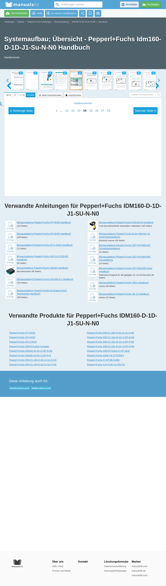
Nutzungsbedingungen (115, 570)
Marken (21, 22)
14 (84, 329)
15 (90, 329)
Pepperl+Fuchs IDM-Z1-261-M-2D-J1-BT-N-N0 (110, 500)
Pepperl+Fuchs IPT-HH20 (22, 487)
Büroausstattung (62, 22)
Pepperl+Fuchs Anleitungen (39, 22)
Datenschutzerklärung (115, 566)
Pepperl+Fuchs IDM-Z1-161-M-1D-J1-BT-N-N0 (110, 491)
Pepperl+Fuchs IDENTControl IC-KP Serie (108, 505)
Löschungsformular (116, 561)
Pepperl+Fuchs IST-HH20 (22, 491)
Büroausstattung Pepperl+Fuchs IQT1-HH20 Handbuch (45, 399)
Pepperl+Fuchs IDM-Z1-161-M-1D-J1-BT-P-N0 (110, 496)
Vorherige (21, 330)
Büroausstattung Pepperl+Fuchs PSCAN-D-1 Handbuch (45, 433)
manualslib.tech (139, 575)
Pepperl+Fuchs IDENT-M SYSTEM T (105, 509)
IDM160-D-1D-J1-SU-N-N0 (83, 22)
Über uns (57, 561)
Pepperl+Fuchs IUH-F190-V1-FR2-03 (106, 518)
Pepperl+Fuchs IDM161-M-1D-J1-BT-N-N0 (30, 505)
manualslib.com (139, 566)
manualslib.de (139, 570)
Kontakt (83, 561)
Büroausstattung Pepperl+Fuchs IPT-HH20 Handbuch (44, 376)
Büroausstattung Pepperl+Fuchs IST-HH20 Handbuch (44, 388)
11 (66, 329)
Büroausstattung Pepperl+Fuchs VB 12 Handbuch (124, 448)
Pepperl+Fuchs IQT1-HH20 (23, 496)
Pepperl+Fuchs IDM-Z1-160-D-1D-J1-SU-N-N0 (32, 514)
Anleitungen (9, 22)
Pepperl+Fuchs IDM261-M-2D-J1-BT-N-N (30, 509)
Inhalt (83, 322)
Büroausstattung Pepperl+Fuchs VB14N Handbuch (42, 422)
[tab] (20, 94)
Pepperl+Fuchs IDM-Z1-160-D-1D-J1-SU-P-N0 (32, 518)
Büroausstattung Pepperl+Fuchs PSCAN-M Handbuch (126, 376)
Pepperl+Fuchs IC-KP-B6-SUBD (103, 514)
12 (72, 329)
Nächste (145, 330)
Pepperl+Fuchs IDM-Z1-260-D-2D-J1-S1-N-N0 (110, 487)
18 (108, 329)
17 (102, 329)
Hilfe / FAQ (57, 566)
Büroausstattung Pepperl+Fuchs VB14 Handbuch (124, 436)
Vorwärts (30, 95)
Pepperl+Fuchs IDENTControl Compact (29, 500)
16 (96, 329)
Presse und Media (61, 570)
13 (78, 329)
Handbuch (102, 22)
